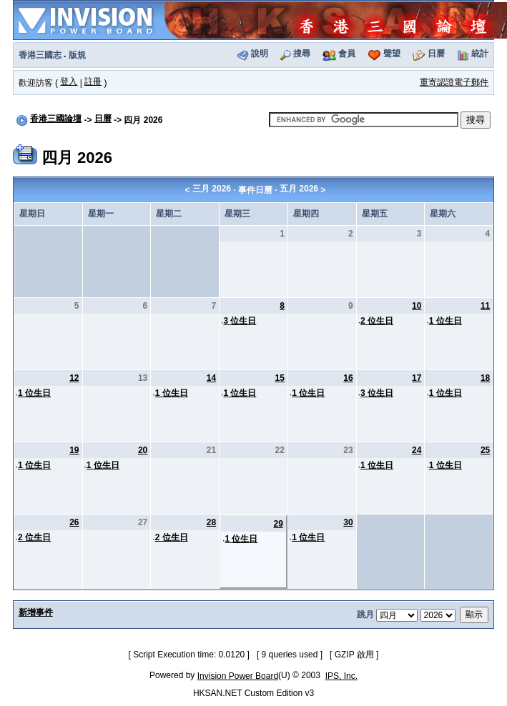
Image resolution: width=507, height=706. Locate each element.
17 (416, 378)
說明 (259, 54)
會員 (346, 54)
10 (416, 306)
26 (74, 522)
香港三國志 (40, 55)
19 (74, 450)
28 (211, 522)
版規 (77, 55)
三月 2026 (211, 189)
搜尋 (301, 54)
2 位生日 (376, 321)
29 (277, 524)
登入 (68, 81)
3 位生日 (239, 321)
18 (485, 378)
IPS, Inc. (341, 676)
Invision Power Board (237, 676)
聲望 (391, 54)
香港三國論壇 (56, 119)
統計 (479, 54)
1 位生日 (445, 321)
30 (348, 522)
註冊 (93, 81)
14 (211, 378)
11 (485, 306)
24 (416, 450)
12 (74, 378)
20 (142, 450)
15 (279, 378)
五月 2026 (299, 189)
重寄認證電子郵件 (454, 82)
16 (348, 378)
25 (485, 450)
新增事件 (36, 612)
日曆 (436, 54)
